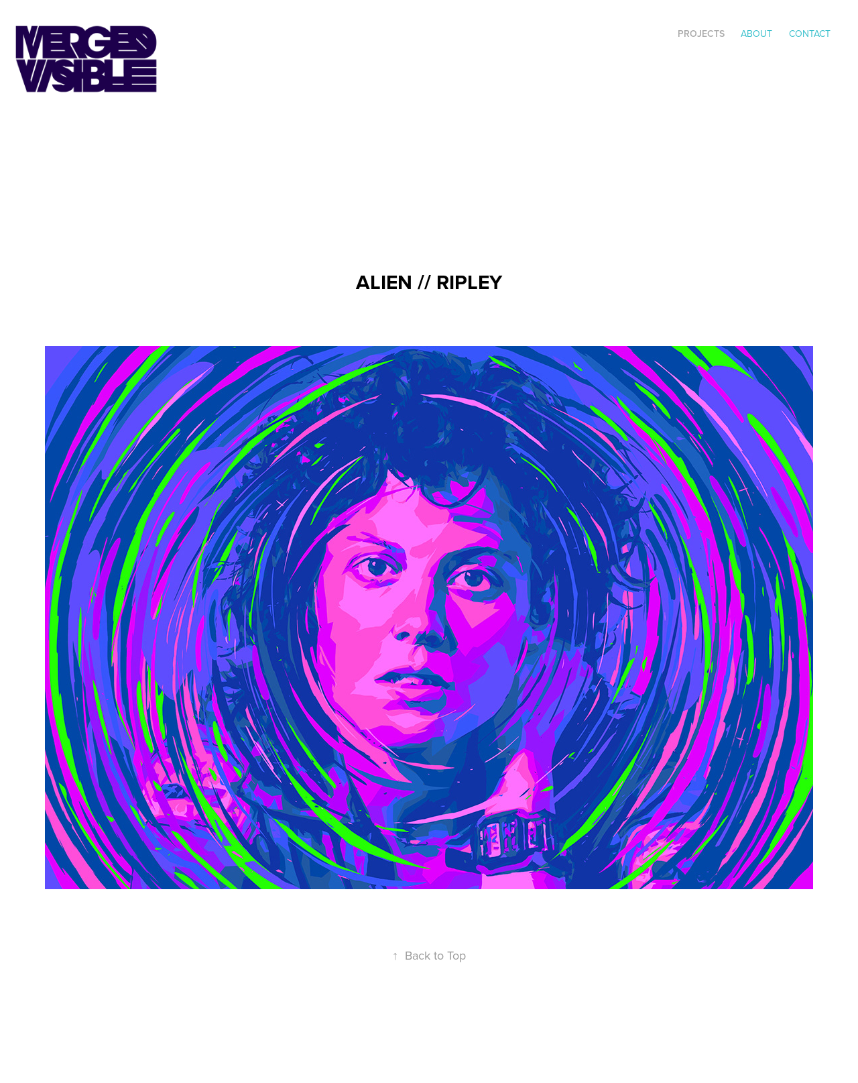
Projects (701, 33)
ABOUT (756, 33)
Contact (810, 33)
